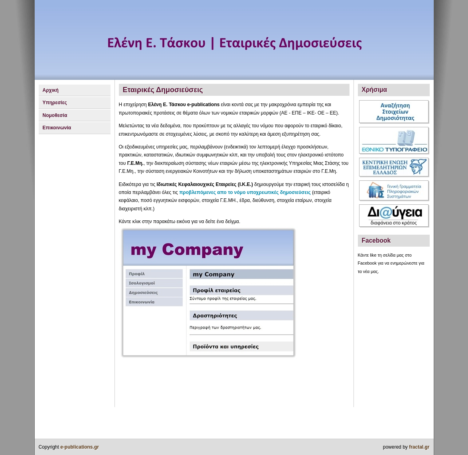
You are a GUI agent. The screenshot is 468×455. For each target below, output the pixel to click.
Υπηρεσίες (55, 102)
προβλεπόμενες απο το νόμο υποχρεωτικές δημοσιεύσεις (245, 192)
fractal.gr (419, 447)
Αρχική (51, 90)
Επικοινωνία (57, 128)
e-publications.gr (79, 447)
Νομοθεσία (55, 115)
